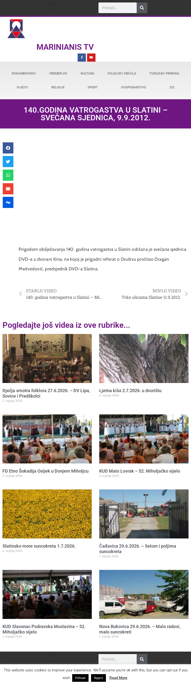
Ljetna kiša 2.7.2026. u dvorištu (130, 390)
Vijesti (22, 87)
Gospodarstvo (133, 87)
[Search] (142, 7)
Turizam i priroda (164, 73)
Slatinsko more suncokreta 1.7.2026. (39, 546)
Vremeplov (58, 73)
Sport (93, 87)
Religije (57, 87)
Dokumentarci (24, 73)
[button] (53, 6)
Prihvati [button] (80, 678)
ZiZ (171, 87)
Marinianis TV (65, 47)
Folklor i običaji (122, 73)
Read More (118, 678)
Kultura (88, 73)
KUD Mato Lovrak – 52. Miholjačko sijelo (139, 471)
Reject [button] (98, 678)
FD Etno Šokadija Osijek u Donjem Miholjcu (45, 471)
